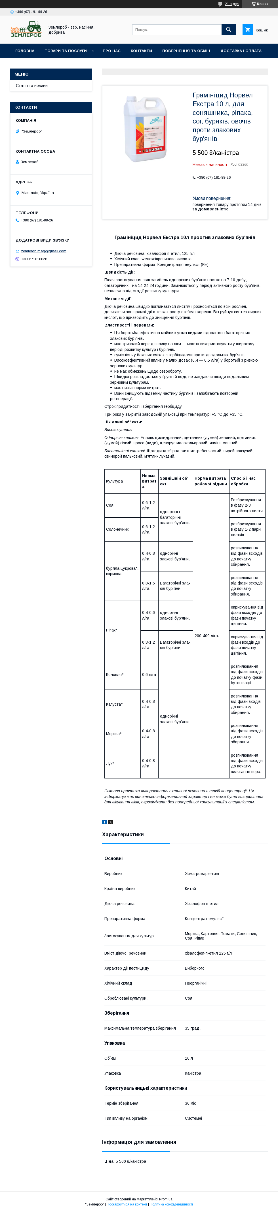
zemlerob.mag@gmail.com (43, 251)
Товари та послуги (66, 51)
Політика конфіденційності (171, 1204)
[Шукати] (229, 29)
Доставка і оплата (241, 51)
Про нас (112, 51)
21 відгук (232, 4)
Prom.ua (165, 1199)
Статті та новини (32, 85)
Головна (24, 51)
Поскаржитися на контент (127, 1204)
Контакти (141, 51)
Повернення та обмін (186, 51)
